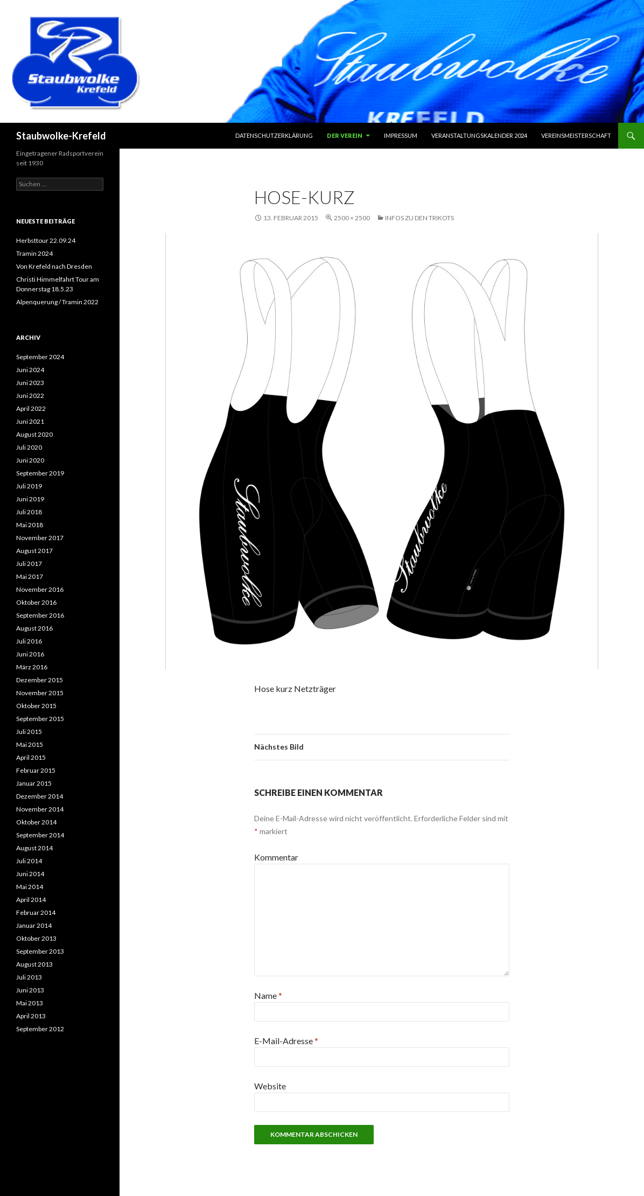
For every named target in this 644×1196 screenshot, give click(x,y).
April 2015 (31, 757)
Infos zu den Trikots (419, 218)
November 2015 (40, 693)
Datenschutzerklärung (274, 135)
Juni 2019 (30, 499)
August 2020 (34, 434)
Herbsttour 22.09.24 (45, 240)
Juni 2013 (30, 990)
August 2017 (34, 551)
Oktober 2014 (36, 822)
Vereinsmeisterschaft (576, 135)
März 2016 (31, 667)
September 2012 (40, 1029)
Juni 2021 (30, 421)
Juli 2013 (29, 977)
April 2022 (31, 408)
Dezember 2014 (39, 796)
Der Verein (344, 135)
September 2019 (40, 473)
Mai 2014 (29, 887)
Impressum (400, 135)
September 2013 (40, 951)
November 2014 (40, 809)
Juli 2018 (29, 512)
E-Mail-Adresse (286, 1041)
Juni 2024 (30, 370)
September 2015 (40, 719)
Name (268, 995)
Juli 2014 (29, 861)
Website (270, 1086)
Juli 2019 (29, 486)
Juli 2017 (29, 563)
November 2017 (40, 538)
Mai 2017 (29, 576)
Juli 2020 (29, 447)
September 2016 (40, 615)
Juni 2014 (30, 874)
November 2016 (40, 589)
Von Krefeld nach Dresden (54, 266)
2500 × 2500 (352, 218)
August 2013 (34, 964)
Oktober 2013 (36, 938)
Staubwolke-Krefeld (61, 136)
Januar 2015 (34, 783)
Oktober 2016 (36, 602)
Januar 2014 (34, 925)
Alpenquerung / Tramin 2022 (57, 302)
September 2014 (40, 835)
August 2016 (34, 628)
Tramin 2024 (34, 253)
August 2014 (34, 848)
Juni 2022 (30, 395)
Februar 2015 (35, 770)
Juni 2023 (30, 383)
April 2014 (31, 900)
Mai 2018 (29, 525)
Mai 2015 (29, 744)
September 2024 (40, 357)
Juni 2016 (30, 654)
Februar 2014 (35, 912)
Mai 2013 (29, 1003)
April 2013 (31, 1016)
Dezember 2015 (39, 680)
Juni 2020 (30, 460)
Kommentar (276, 857)
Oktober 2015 (36, 706)
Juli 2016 (29, 641)
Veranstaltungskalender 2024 (479, 135)
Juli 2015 (29, 732)
